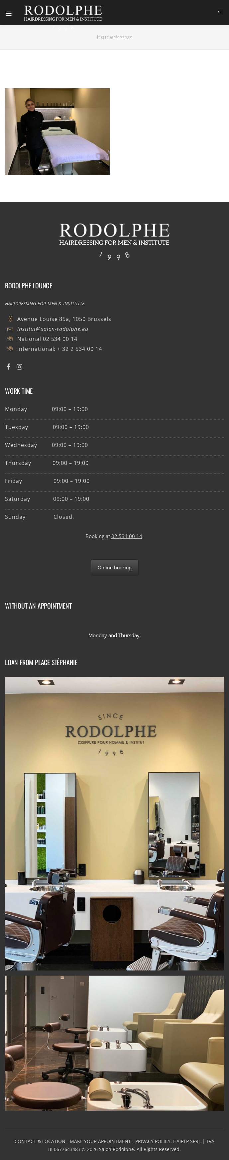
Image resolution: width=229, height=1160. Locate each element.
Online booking (115, 567)
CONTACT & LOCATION (40, 1141)
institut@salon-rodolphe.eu (52, 329)
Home (105, 37)
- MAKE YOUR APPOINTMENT (99, 1141)
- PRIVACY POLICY (151, 1141)
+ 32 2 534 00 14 (79, 349)
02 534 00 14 (60, 339)
